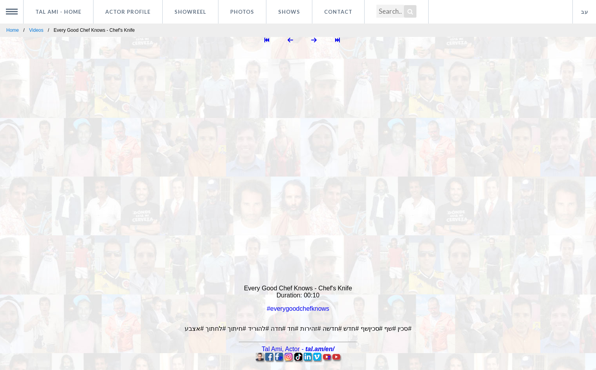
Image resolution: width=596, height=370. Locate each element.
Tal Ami (58, 12)
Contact (338, 12)
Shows (289, 12)
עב (584, 12)
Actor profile (127, 12)
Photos (242, 12)
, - (298, 349)
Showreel (190, 12)
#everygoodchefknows (298, 308)
